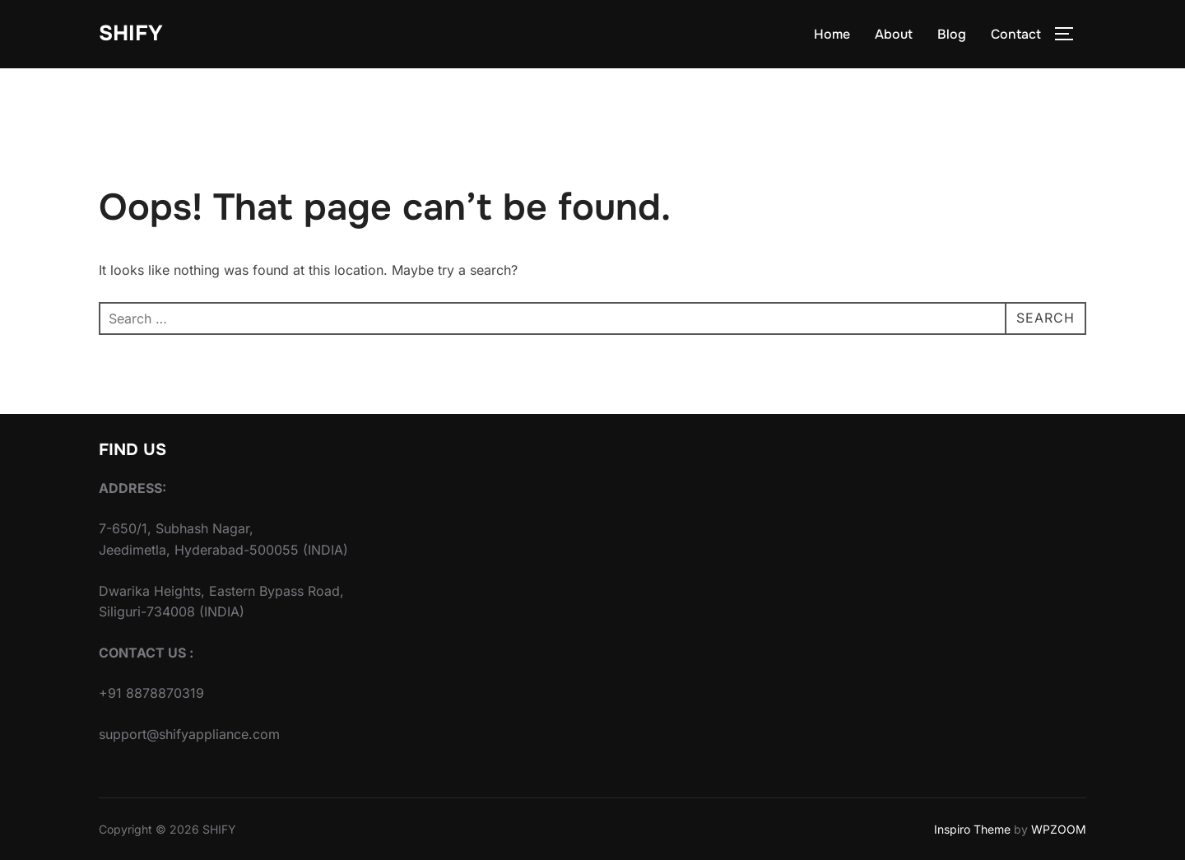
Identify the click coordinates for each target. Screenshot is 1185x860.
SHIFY (131, 33)
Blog (951, 34)
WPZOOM (1058, 829)
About (894, 34)
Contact (1016, 34)
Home (832, 34)
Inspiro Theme (972, 829)
